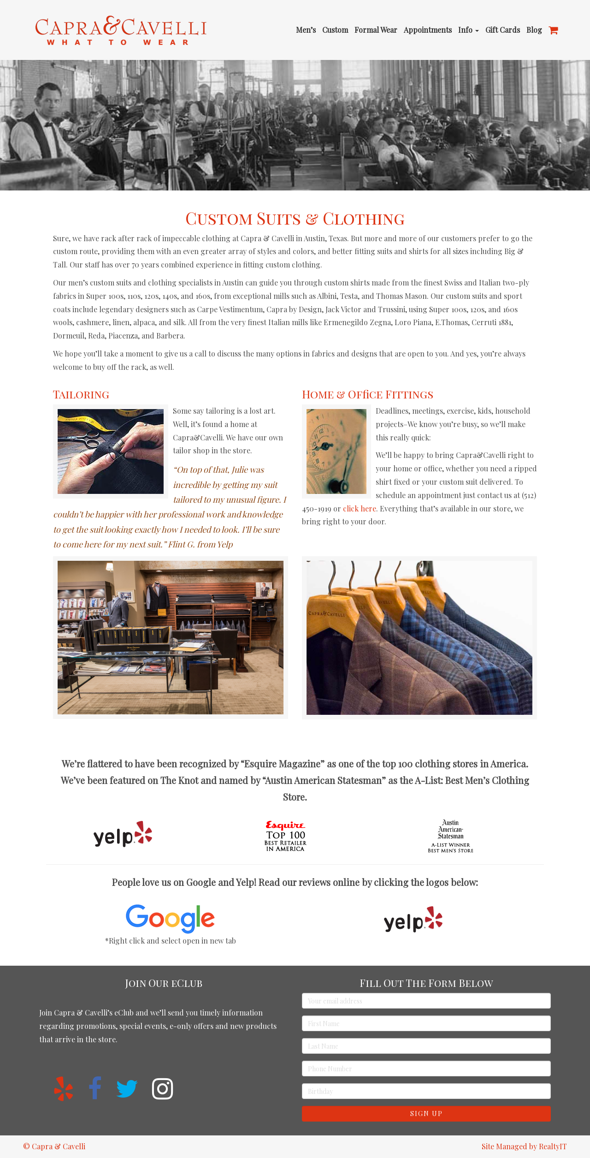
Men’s (306, 30)
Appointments (428, 30)
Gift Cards (502, 30)
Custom (335, 30)
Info (468, 30)
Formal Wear (375, 30)
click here (359, 508)
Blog (534, 30)
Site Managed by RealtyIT (524, 1146)
